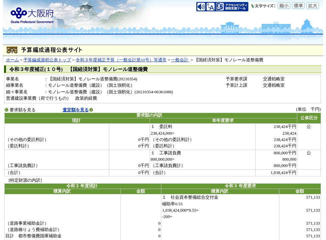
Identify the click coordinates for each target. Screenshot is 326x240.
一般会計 (180, 60)
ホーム (12, 60)
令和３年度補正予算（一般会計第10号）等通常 (121, 60)
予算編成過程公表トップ (47, 60)
